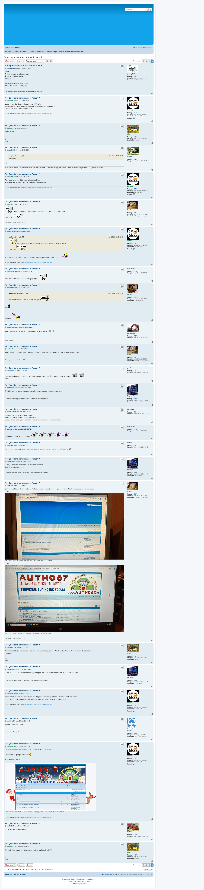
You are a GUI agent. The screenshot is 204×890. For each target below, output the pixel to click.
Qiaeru (88, 881)
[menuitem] (17, 47)
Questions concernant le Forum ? (23, 57)
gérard (129, 134)
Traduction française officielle (75, 881)
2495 (135, 336)
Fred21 (129, 210)
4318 (135, 398)
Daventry (130, 110)
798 (135, 412)
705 (135, 370)
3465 (135, 159)
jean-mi (129, 294)
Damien (129, 442)
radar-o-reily (131, 268)
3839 (135, 297)
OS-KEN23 (130, 409)
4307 (135, 137)
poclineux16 (131, 333)
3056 (135, 834)
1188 (135, 271)
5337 (135, 213)
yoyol (129, 368)
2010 (135, 733)
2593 (135, 113)
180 (135, 76)
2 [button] (149, 61)
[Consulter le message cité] (23, 156)
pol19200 (130, 156)
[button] (143, 61)
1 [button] (146, 61)
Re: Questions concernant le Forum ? (24, 65)
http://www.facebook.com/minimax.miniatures (37, 113)
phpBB (73, 879)
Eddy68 (129, 832)
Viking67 (130, 730)
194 (135, 445)
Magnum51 (130, 396)
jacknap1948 (131, 74)
